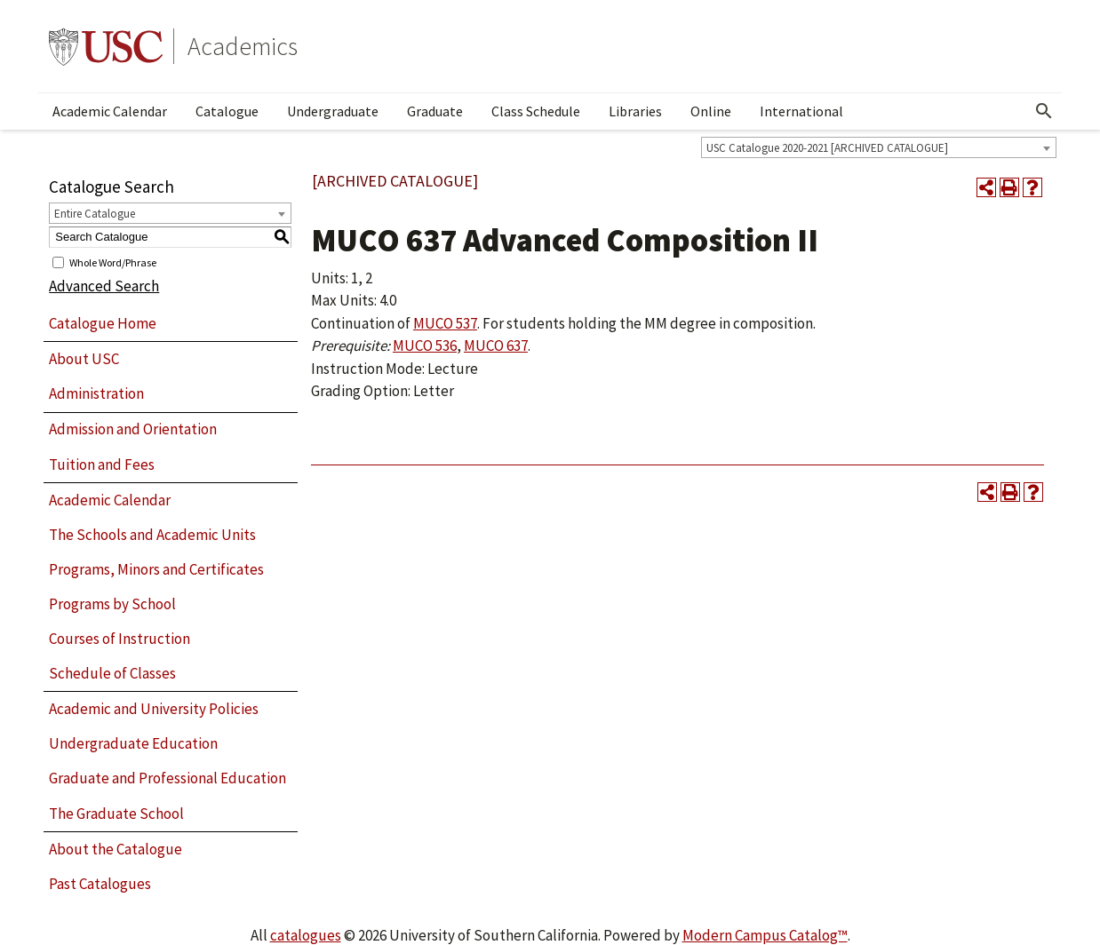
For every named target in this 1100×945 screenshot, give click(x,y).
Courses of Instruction (119, 638)
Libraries (635, 111)
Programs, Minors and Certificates (156, 569)
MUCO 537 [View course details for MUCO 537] (445, 323)
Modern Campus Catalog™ (765, 935)
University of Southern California (106, 46)
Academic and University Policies (154, 709)
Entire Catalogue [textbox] (94, 213)
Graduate (435, 111)
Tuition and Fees (102, 464)
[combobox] (878, 147)
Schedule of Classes (112, 673)
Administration (96, 393)
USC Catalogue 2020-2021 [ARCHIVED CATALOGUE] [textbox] (827, 147)
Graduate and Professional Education (167, 778)
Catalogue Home (102, 323)
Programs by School (112, 604)
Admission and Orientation (133, 429)
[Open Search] (1044, 111)
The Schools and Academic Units (152, 534)
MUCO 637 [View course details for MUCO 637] (496, 345)
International (801, 111)
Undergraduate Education (133, 743)
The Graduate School (116, 813)
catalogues (305, 935)
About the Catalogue (115, 849)
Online (710, 111)
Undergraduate (333, 111)
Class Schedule (535, 111)
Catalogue (227, 111)
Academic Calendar (109, 111)
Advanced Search (104, 286)
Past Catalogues (100, 883)
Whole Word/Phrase (112, 261)
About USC (84, 359)
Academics (242, 46)
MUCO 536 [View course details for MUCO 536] (425, 345)
